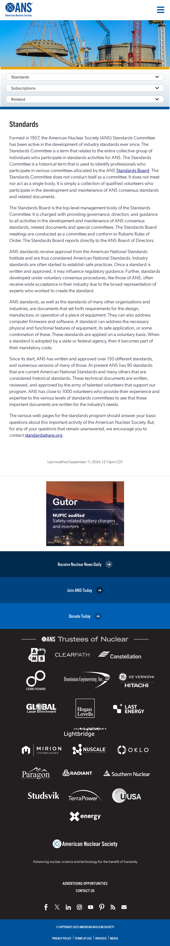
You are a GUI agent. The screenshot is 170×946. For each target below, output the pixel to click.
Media (114, 938)
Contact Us (85, 890)
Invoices (101, 938)
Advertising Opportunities (85, 883)
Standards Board (132, 170)
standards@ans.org (43, 435)
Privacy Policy (61, 938)
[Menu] (161, 10)
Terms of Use (83, 938)
